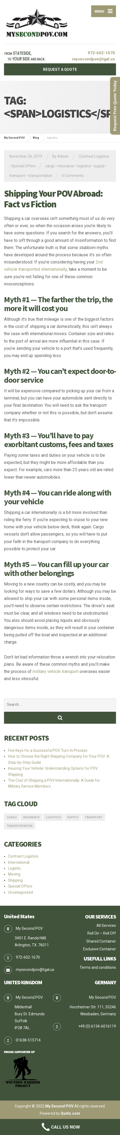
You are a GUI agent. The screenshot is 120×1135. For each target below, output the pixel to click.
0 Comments (73, 175)
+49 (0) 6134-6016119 (97, 1026)
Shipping (15, 880)
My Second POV (59, 1106)
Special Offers (23, 166)
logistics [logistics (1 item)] (53, 817)
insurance (66, 166)
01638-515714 (28, 1040)
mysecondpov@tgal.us (93, 59)
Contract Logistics (94, 156)
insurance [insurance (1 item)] (31, 817)
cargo (50, 166)
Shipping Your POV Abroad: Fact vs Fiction (53, 199)
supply (99, 166)
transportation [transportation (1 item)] (20, 826)
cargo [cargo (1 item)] (12, 817)
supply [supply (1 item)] (73, 817)
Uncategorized (20, 892)
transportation (40, 175)
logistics (84, 166)
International (18, 862)
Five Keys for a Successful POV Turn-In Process (47, 750)
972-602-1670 (101, 53)
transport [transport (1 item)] (93, 817)
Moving (14, 874)
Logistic (14, 868)
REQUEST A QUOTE (60, 69)
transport (17, 175)
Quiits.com (70, 1113)
